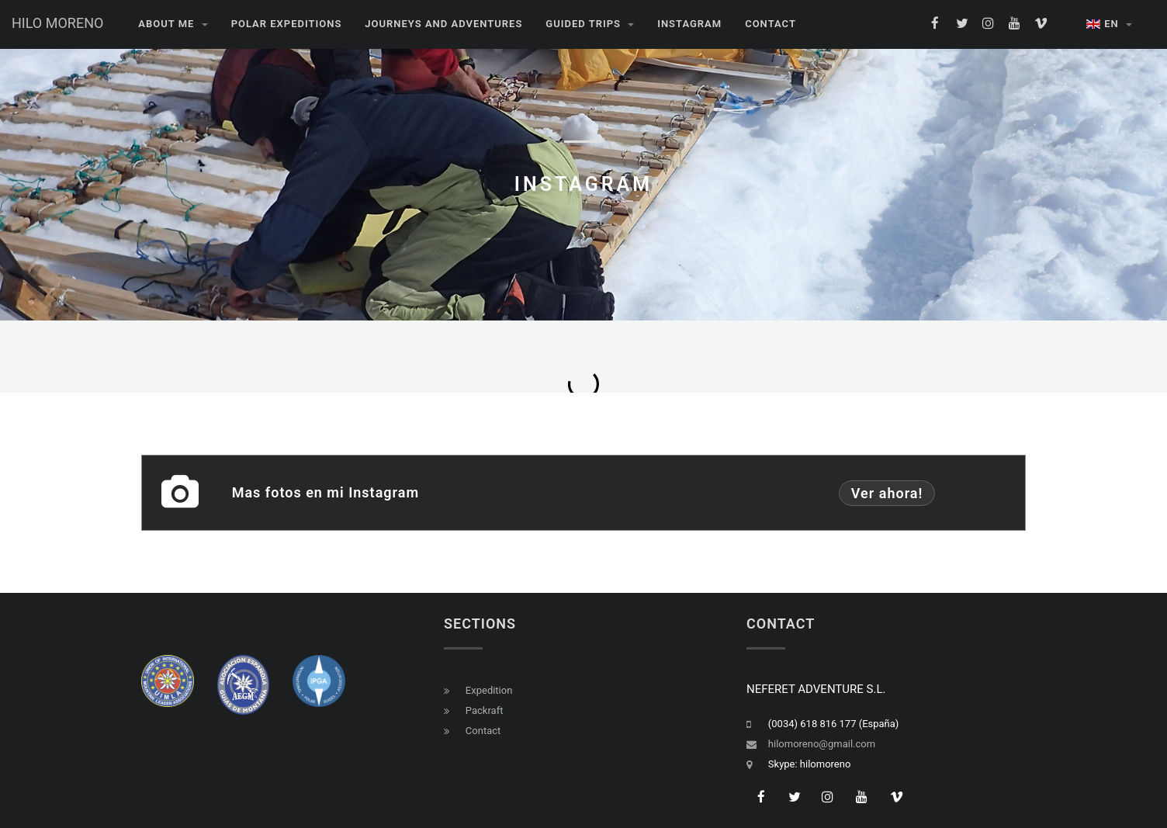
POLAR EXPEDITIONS (286, 23)
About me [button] (172, 23)
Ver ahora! (881, 493)
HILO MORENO (57, 23)
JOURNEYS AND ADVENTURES (443, 23)
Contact (483, 730)
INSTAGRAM (689, 23)
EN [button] (1109, 23)
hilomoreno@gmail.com (821, 744)
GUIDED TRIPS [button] (589, 23)
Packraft (485, 710)
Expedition (489, 690)
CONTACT (770, 23)
